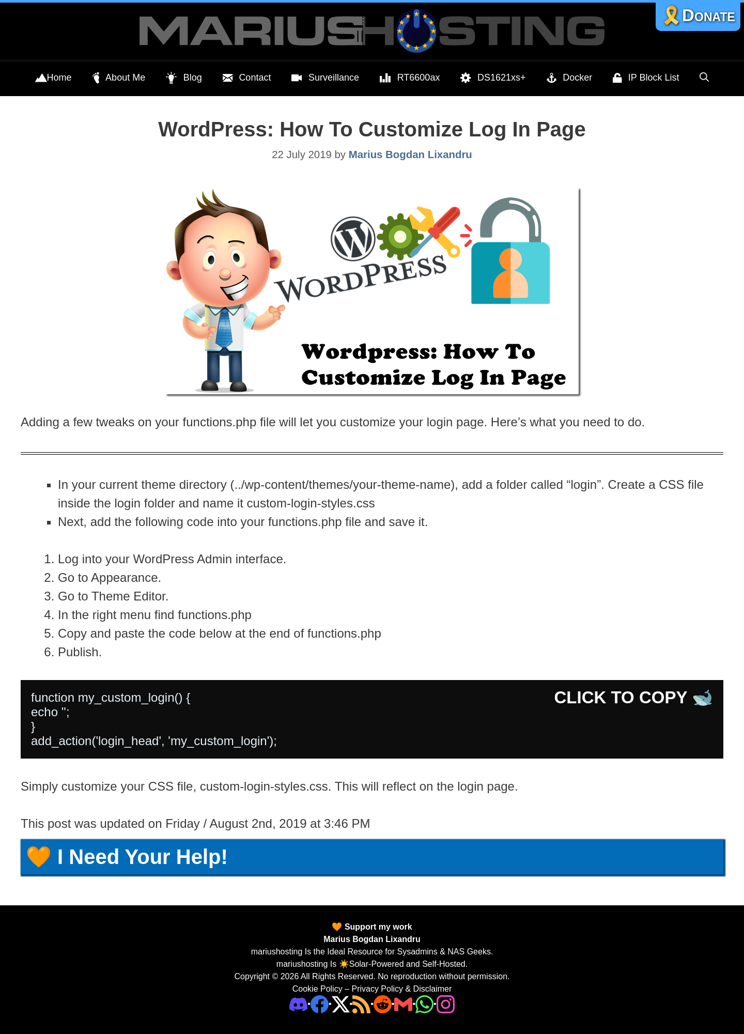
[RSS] (361, 1003)
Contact (247, 78)
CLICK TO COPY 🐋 (633, 697)
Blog (184, 78)
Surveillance (325, 78)
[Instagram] (446, 1003)
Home (53, 78)
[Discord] (298, 1003)
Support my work (377, 926)
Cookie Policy (317, 988)
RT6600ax (410, 78)
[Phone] (383, 1003)
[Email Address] (403, 1003)
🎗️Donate (698, 15)
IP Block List (646, 78)
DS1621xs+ (492, 78)
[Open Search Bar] (704, 77)
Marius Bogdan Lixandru (372, 939)
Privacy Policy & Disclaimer (401, 988)
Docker (570, 78)
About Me (119, 78)
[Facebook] (320, 1003)
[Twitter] (341, 1003)
